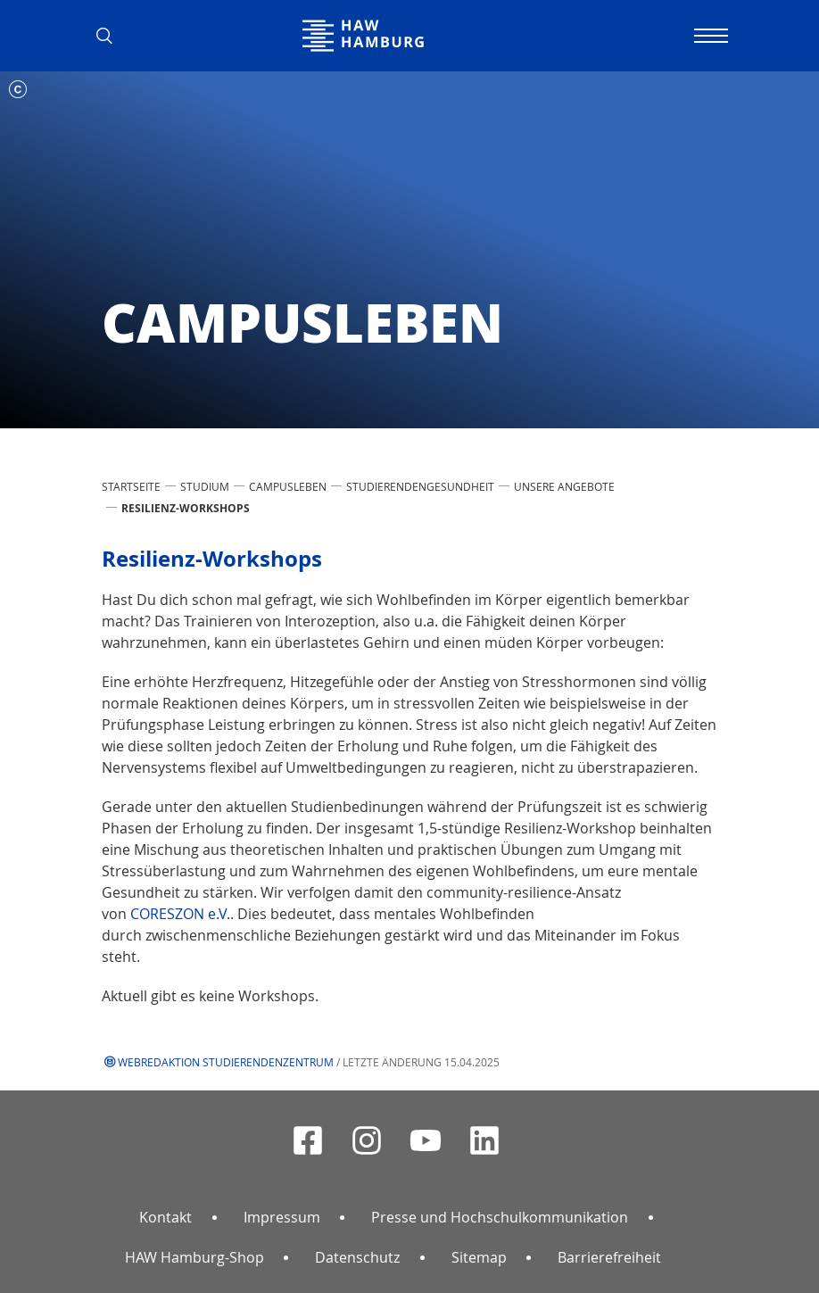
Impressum (282, 1217)
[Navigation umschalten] (708, 35)
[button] (110, 35)
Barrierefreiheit (609, 1257)
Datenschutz (357, 1257)
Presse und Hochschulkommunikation (499, 1217)
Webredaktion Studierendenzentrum (226, 1062)
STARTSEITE (131, 486)
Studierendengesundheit (420, 486)
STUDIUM (204, 486)
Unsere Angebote (564, 486)
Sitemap (479, 1257)
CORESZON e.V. (180, 914)
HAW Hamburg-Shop (194, 1257)
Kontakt (165, 1217)
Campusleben (288, 486)
